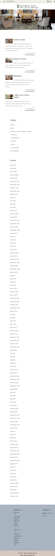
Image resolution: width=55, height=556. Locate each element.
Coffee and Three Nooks (21, 96)
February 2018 (14, 483)
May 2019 (12, 434)
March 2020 (13, 405)
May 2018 (12, 473)
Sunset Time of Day (17, 530)
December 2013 (14, 493)
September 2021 (15, 347)
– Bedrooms (13, 134)
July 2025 (12, 197)
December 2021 (14, 337)
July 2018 (12, 467)
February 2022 (14, 330)
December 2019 (14, 415)
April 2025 (13, 207)
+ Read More (29, 53)
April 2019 (13, 438)
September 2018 (15, 460)
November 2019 (14, 418)
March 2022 (13, 327)
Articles (12, 125)
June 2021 (13, 356)
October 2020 (14, 382)
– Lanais (12, 144)
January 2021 (13, 373)
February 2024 (14, 253)
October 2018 (14, 457)
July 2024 (12, 236)
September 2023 (15, 269)
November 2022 (14, 301)
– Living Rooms (14, 147)
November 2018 (14, 454)
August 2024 (13, 233)
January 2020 (13, 412)
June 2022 (13, 318)
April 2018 (13, 477)
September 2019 (15, 425)
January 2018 (13, 486)
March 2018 (13, 480)
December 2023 (14, 259)
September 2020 (15, 386)
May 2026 (12, 165)
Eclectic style (19, 39)
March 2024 (13, 249)
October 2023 (14, 266)
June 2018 (13, 470)
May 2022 (12, 321)
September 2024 (15, 230)
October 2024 (14, 227)
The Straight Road (16, 513)
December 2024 (14, 220)
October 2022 (14, 305)
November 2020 (14, 379)
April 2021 (13, 363)
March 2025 (13, 210)
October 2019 (14, 421)
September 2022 (15, 308)
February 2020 (14, 408)
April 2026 (13, 168)
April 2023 (13, 285)
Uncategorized (14, 151)
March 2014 (13, 490)
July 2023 (12, 275)
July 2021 (12, 353)
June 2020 (13, 395)
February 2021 (14, 369)
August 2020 (13, 389)
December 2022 (14, 298)
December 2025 (14, 181)
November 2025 (14, 184)
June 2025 (13, 201)
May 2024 (12, 243)
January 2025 (13, 217)
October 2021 (14, 343)
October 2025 (14, 188)
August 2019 (13, 428)
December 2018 (14, 451)
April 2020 (13, 402)
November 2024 (14, 223)
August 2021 (13, 350)
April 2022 (13, 324)
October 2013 (14, 496)
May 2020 (12, 399)
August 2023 (13, 272)
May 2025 (12, 204)
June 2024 (13, 240)
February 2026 (14, 175)
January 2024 (13, 256)
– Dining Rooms (14, 138)
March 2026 (13, 171)
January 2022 (13, 334)
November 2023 (14, 262)
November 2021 (14, 340)
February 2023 (14, 292)
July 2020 (12, 392)
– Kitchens (13, 141)
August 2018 (13, 464)
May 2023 (12, 282)
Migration (17, 76)
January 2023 (13, 295)
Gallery (12, 128)
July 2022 (12, 314)
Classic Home (19, 59)
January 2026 (13, 178)
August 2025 (13, 194)
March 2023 (13, 288)
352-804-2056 (9, 1)
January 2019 (13, 447)
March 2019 (13, 441)
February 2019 (14, 444)
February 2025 (14, 214)
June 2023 (13, 279)
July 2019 (12, 431)
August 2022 (13, 311)
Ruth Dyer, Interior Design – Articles (20, 131)
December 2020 (14, 376)
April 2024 (13, 246)
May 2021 (12, 360)
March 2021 (13, 366)
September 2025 (15, 191)
